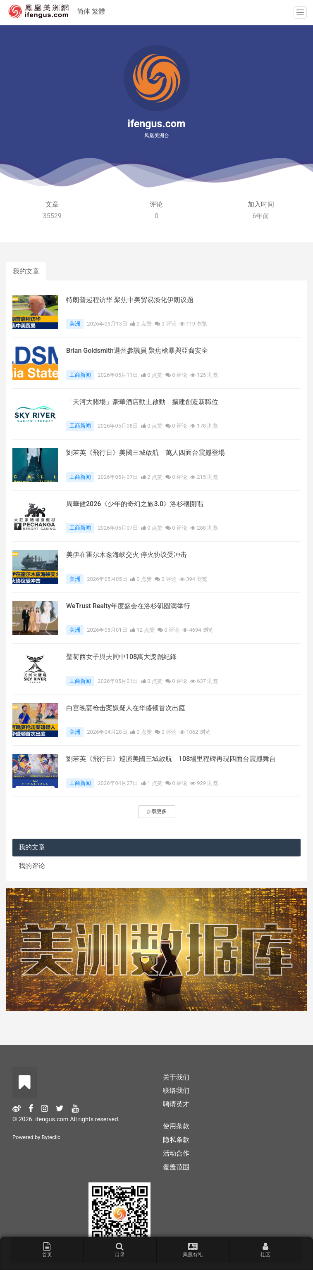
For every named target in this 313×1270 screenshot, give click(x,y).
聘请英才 (176, 1104)
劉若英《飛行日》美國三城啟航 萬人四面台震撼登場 (145, 453)
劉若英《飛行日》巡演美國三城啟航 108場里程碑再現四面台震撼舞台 (171, 759)
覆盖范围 (176, 1167)
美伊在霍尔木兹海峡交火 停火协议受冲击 (126, 555)
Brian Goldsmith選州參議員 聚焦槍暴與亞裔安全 (137, 350)
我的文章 (26, 271)
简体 (83, 11)
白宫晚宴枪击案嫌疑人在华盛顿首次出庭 (125, 708)
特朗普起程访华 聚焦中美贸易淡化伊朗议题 (130, 300)
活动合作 (176, 1153)
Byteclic (51, 1137)
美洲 (74, 324)
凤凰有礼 (193, 1249)
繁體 (98, 11)
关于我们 (176, 1077)
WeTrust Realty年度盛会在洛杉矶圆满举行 (128, 606)
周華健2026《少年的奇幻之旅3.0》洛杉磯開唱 (134, 504)
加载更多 (157, 811)
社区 (265, 1249)
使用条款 (176, 1126)
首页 (47, 1249)
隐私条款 (176, 1140)
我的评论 (32, 866)
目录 (120, 1249)
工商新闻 (80, 375)
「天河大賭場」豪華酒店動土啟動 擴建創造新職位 (142, 402)
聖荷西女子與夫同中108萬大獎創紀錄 (121, 657)
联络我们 (176, 1090)
